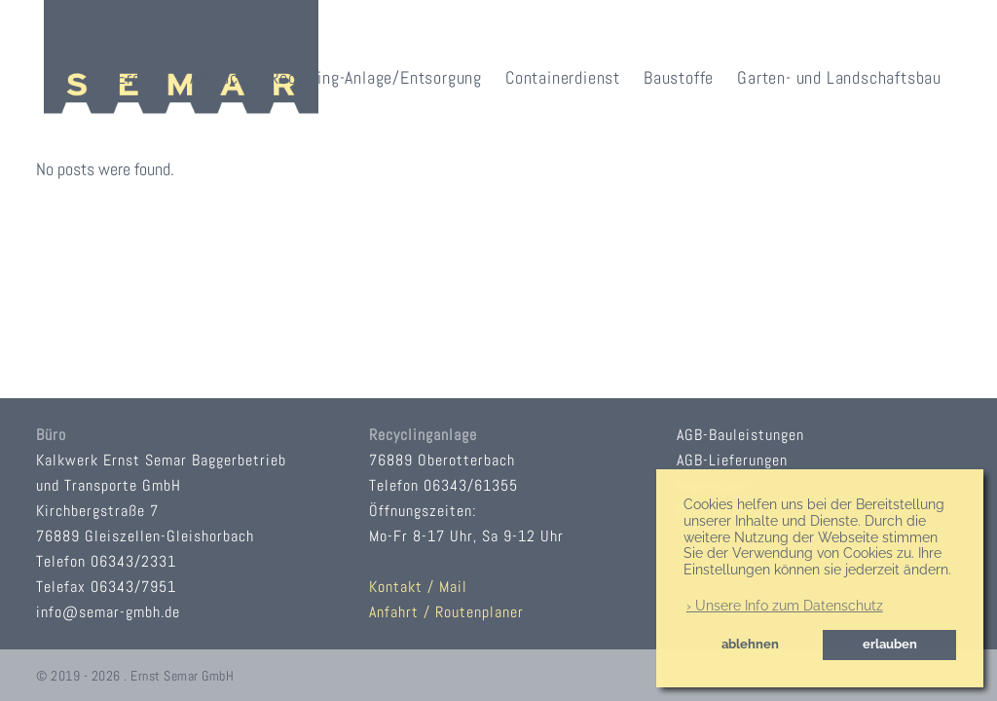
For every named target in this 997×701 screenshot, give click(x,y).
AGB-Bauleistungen (740, 434)
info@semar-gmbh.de (108, 612)
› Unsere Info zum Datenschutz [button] (784, 605)
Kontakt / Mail (418, 586)
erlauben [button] (890, 644)
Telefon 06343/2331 (106, 561)
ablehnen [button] (750, 644)
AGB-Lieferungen (732, 460)
